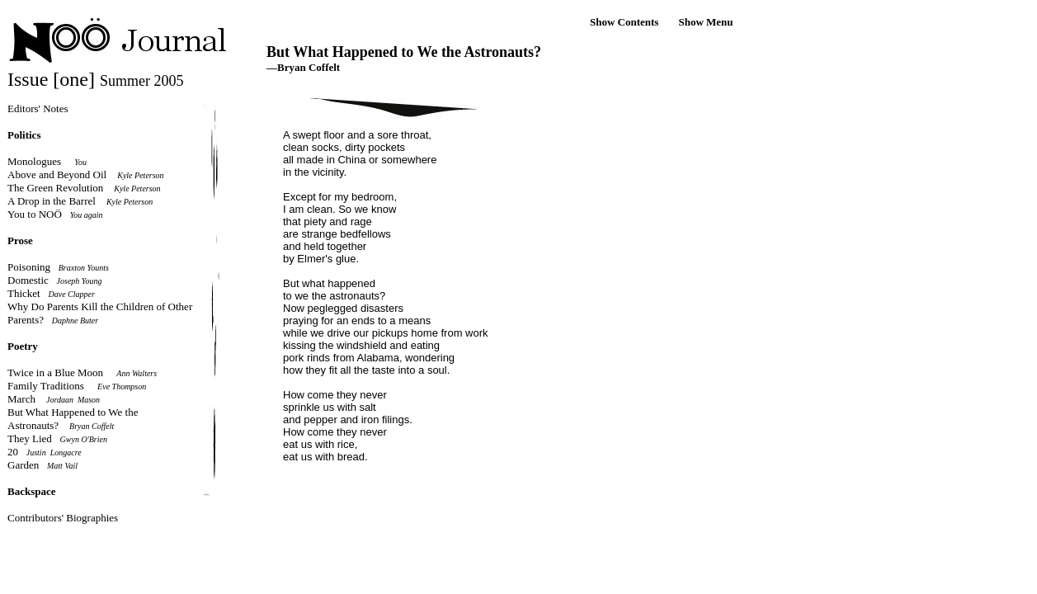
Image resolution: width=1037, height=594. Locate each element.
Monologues (34, 161)
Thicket (23, 293)
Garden (23, 465)
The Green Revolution (55, 188)
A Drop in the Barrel (51, 201)
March (21, 399)
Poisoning (28, 267)
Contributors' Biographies (62, 518)
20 (12, 452)
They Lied (29, 438)
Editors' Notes (37, 108)
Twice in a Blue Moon (55, 372)
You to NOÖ (34, 214)
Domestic (28, 280)
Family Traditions (45, 386)
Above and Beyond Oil (56, 174)
